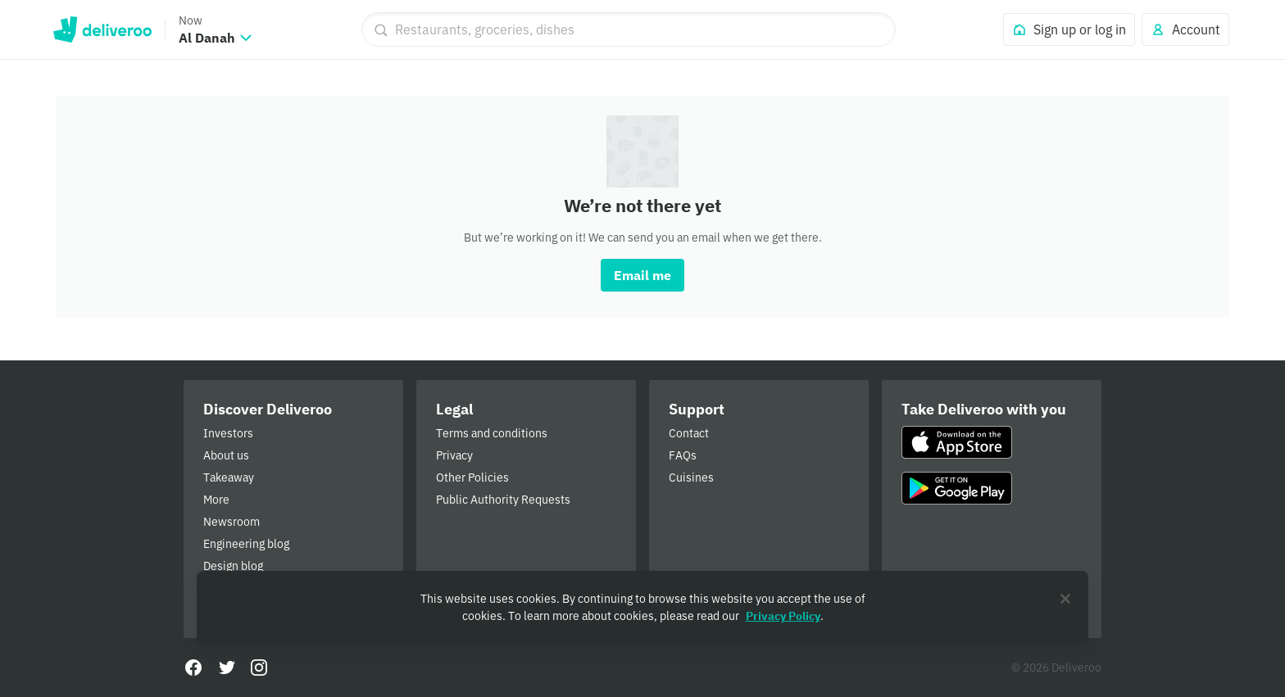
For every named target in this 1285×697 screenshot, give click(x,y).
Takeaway (228, 477)
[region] (642, 608)
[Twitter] (226, 667)
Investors (228, 433)
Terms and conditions (491, 433)
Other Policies (472, 477)
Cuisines (691, 477)
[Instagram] (259, 667)
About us (226, 455)
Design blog (233, 566)
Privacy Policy (783, 616)
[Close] (1065, 599)
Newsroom (231, 521)
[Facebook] (193, 667)
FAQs (683, 455)
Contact (689, 433)
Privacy (454, 455)
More (216, 499)
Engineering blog (246, 543)
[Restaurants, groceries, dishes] (628, 29)
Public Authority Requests (503, 499)
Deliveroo (102, 29)
